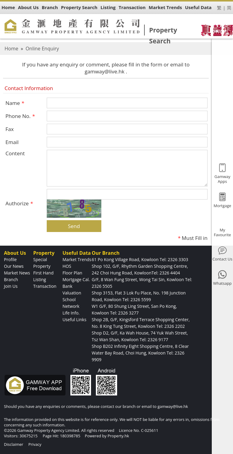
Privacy (34, 444)
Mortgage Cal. (76, 279)
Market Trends (76, 259)
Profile (10, 259)
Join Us (11, 286)
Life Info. (70, 313)
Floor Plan (72, 273)
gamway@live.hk (172, 406)
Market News (17, 273)
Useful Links (74, 319)
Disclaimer (13, 444)
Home (11, 48)
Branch (11, 279)
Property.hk (118, 436)
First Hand (43, 273)
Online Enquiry (42, 48)
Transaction (44, 286)
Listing (39, 279)
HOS (66, 266)
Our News (14, 266)
